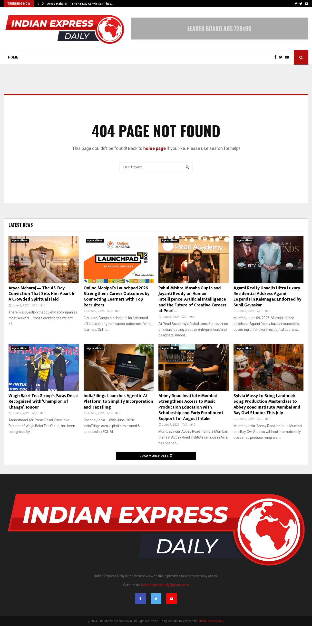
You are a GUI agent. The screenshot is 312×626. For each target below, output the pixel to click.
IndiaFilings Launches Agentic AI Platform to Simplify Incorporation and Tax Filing (118, 401)
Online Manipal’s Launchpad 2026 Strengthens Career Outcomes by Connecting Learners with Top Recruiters (116, 296)
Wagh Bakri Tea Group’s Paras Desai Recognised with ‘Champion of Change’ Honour (43, 401)
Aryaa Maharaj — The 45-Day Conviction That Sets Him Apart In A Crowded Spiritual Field (42, 293)
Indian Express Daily (211, 621)
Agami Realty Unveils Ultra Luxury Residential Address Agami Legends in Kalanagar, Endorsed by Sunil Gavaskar (267, 296)
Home (13, 57)
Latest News (21, 225)
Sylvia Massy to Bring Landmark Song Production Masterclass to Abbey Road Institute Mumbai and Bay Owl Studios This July (267, 404)
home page (154, 148)
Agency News (20, 240)
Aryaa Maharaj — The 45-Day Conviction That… (80, 3)
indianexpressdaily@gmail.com (165, 585)
